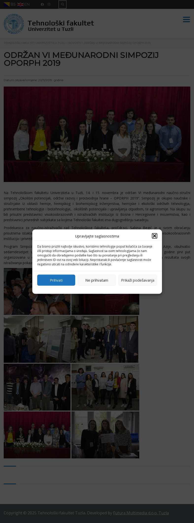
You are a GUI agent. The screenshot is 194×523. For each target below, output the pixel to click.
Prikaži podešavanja (137, 280)
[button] (154, 235)
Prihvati (56, 280)
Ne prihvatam (96, 280)
